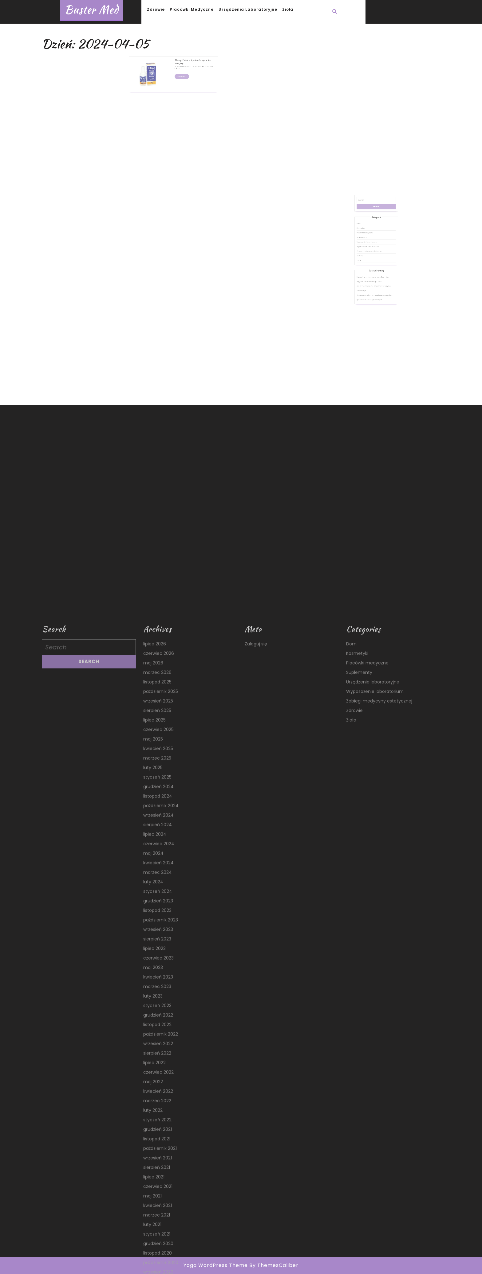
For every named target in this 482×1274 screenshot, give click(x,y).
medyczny (186, 59)
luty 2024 (153, 1249)
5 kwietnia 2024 (179, 59)
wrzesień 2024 (158, 1182)
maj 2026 (153, 1030)
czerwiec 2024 (158, 1211)
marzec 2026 (157, 1040)
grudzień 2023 (158, 1268)
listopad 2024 (157, 1163)
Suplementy (368, 252)
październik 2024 (161, 1173)
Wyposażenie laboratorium (371, 258)
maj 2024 (153, 1221)
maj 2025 (153, 1106)
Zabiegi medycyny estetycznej (372, 260)
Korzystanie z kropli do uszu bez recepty (184, 57)
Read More (178, 66)
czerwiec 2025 (158, 1097)
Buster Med (92, 10)
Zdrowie (156, 9)
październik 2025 (160, 1059)
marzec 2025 (157, 1125)
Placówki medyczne (192, 9)
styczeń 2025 (157, 1144)
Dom (366, 244)
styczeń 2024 (157, 1259)
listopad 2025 (157, 1049)
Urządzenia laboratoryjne (248, 9)
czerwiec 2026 (158, 1021)
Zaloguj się (256, 1011)
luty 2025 (153, 1135)
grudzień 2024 (158, 1154)
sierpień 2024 (157, 1192)
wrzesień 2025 (158, 1068)
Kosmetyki (367, 247)
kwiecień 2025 (158, 1116)
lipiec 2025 (154, 1087)
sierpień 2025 (157, 1078)
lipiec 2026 (154, 1011)
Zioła (287, 9)
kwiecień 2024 (158, 1230)
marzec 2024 (157, 1240)
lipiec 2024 (154, 1201)
